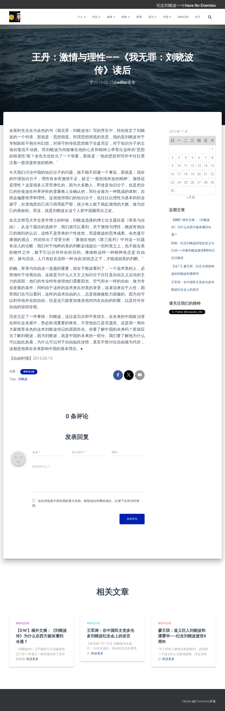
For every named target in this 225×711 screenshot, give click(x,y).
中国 (167, 16)
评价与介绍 (28, 371)
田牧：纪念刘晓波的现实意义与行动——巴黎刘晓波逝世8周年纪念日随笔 (193, 250)
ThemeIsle (203, 701)
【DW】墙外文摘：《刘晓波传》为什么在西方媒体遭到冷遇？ (191, 227)
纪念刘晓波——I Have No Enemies (186, 5)
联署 (139, 16)
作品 (96, 16)
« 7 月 (191, 197)
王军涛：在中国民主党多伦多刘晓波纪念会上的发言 (110, 633)
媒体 (111, 16)
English (183, 16)
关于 (197, 16)
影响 (126, 16)
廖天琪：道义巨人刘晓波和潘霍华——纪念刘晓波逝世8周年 (182, 636)
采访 (152, 16)
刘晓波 (22, 379)
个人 (82, 16)
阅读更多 (32, 659)
